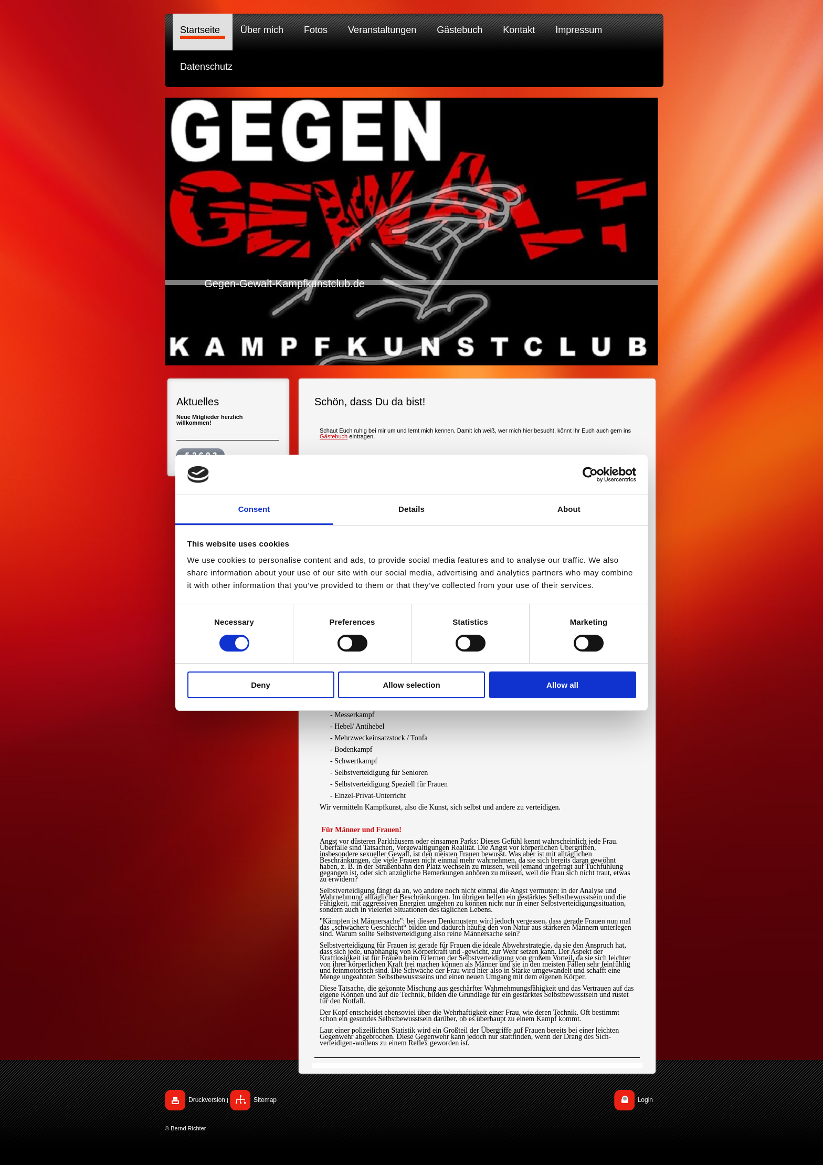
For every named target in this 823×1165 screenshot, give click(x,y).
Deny (260, 684)
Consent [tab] (254, 509)
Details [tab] (411, 509)
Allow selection (411, 684)
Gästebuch (333, 436)
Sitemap (265, 1100)
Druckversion (206, 1100)
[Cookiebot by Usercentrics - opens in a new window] (590, 474)
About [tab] (569, 509)
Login (645, 1100)
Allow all (562, 684)
